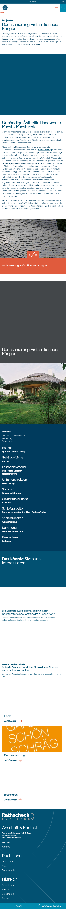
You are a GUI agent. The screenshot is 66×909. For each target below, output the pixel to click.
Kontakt (6, 842)
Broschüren (8, 894)
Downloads (8, 885)
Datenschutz (8, 870)
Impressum (8, 861)
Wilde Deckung (45, 150)
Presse (5, 898)
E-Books (6, 889)
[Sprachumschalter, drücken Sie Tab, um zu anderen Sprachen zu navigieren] (33, 2)
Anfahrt (6, 846)
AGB (4, 866)
